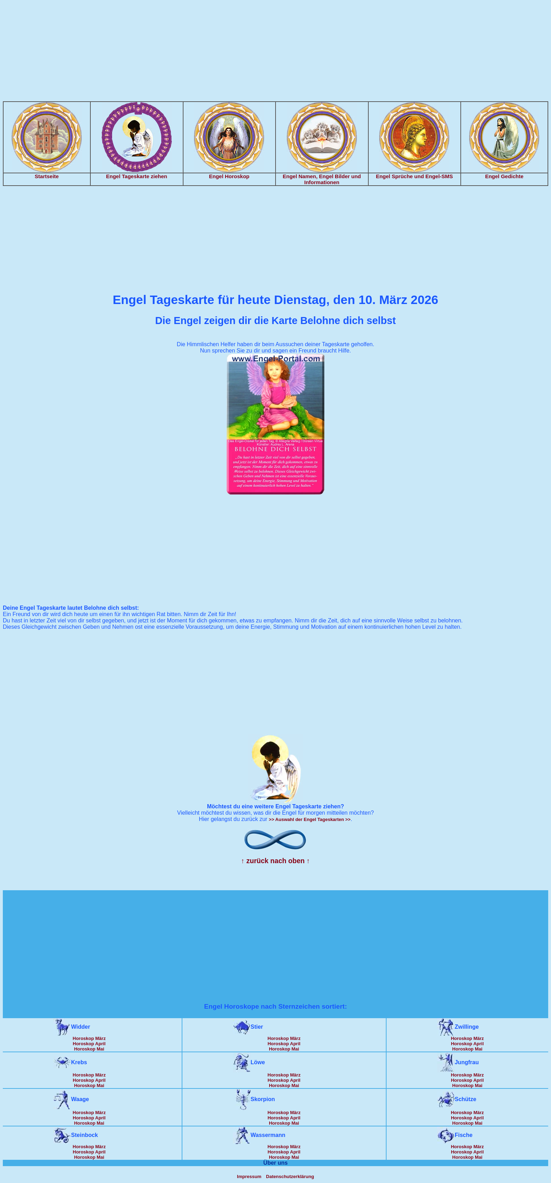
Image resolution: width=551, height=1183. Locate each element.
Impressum (249, 1176)
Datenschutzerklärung (290, 1176)
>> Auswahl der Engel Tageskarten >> (310, 819)
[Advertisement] (275, 52)
